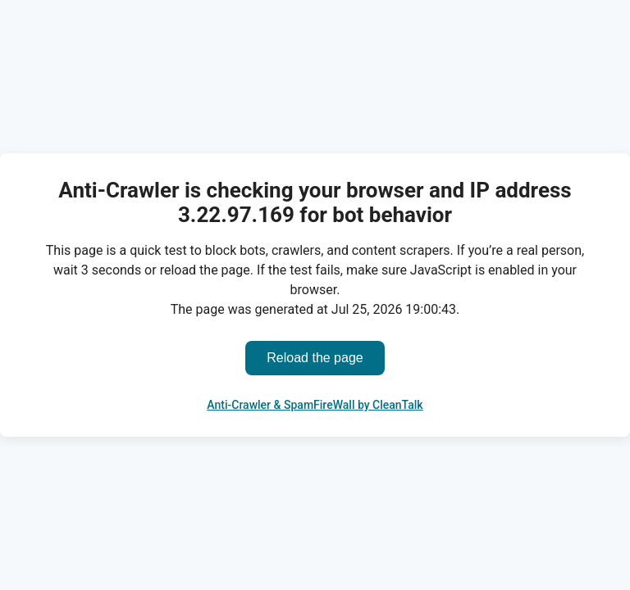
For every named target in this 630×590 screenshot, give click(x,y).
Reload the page (315, 358)
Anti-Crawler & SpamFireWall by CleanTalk (314, 404)
